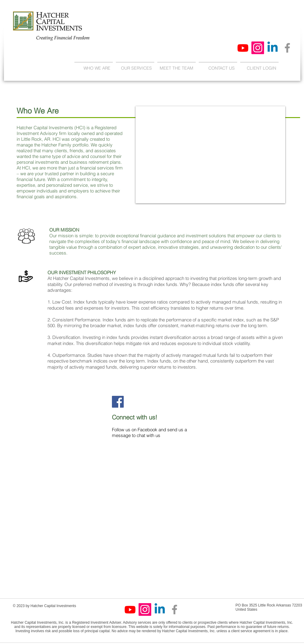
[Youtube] (243, 47)
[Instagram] (257, 47)
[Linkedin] (272, 47)
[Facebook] (287, 47)
